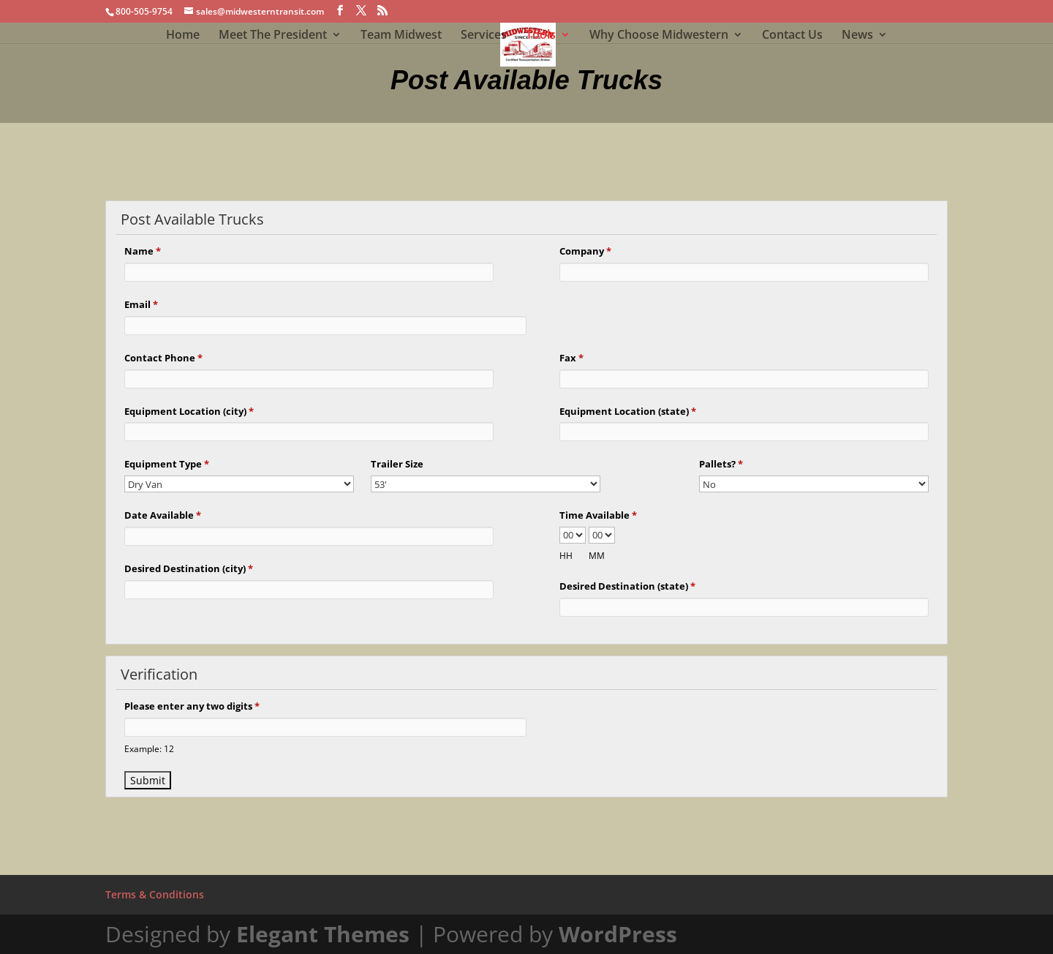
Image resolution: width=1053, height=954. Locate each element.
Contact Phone (163, 357)
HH (566, 555)
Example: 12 (149, 748)
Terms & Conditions (154, 894)
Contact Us (792, 35)
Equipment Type (166, 463)
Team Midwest (401, 35)
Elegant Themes (323, 934)
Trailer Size (397, 463)
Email (141, 304)
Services (484, 35)
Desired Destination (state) (627, 586)
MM (597, 555)
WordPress (618, 934)
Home (183, 35)
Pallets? (721, 463)
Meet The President (273, 35)
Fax (571, 357)
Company (585, 251)
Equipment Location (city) (189, 411)
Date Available (162, 515)
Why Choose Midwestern (658, 35)
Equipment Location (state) (627, 411)
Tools (541, 35)
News (857, 35)
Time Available (598, 515)
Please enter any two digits (192, 706)
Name (142, 251)
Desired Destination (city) (188, 568)
